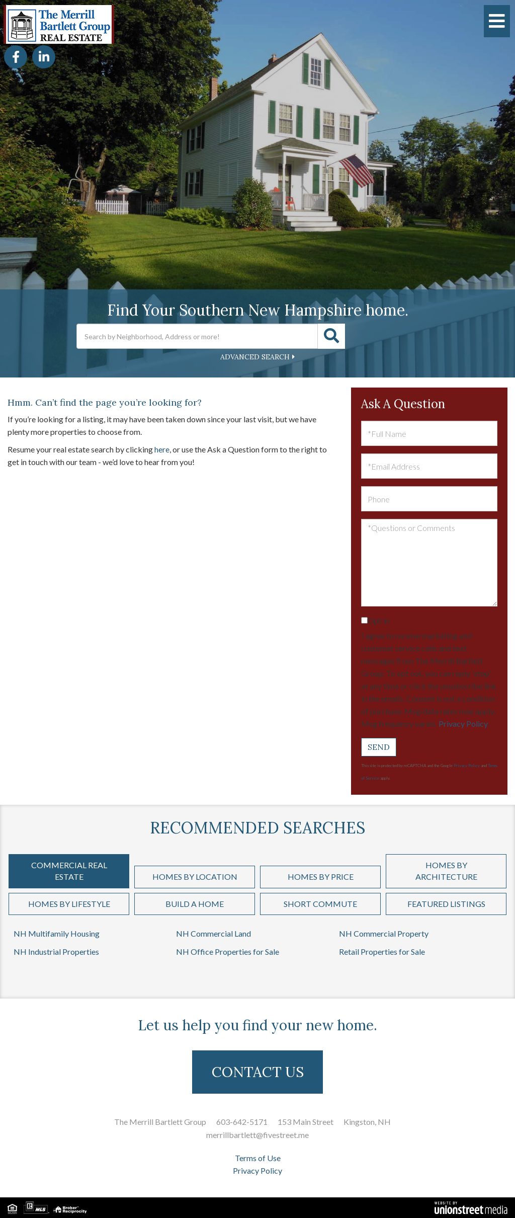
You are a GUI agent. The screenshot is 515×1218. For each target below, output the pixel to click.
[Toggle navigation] (497, 21)
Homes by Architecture (446, 870)
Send (379, 747)
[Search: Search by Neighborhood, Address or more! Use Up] (197, 336)
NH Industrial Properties (56, 951)
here (161, 449)
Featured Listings (446, 903)
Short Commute (320, 903)
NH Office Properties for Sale (227, 951)
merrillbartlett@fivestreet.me (257, 1134)
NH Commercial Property (383, 933)
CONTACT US (258, 1072)
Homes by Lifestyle (69, 903)
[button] (331, 336)
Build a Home (194, 903)
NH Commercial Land (213, 933)
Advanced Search (255, 356)
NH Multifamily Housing (57, 933)
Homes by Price (321, 876)
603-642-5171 (242, 1121)
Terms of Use (258, 1158)
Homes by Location (194, 876)
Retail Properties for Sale (382, 951)
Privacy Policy (463, 723)
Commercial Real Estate (69, 870)
